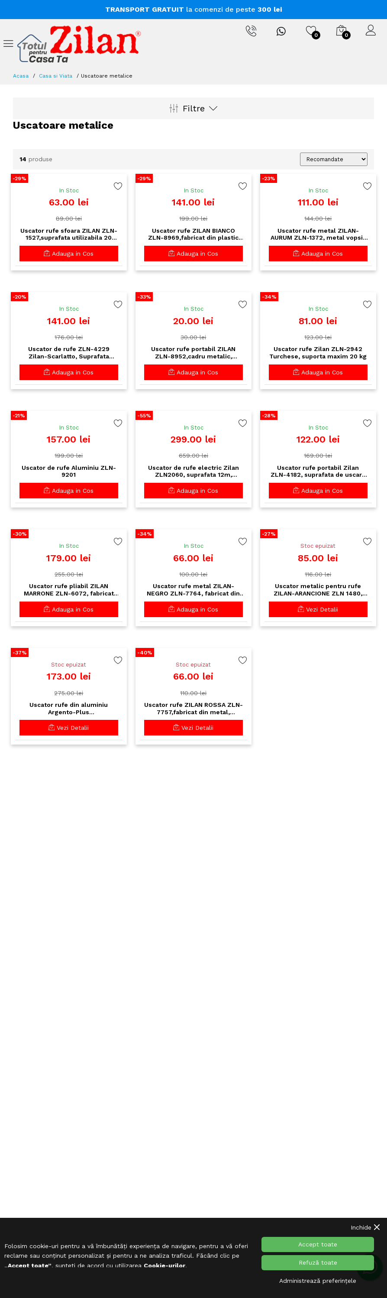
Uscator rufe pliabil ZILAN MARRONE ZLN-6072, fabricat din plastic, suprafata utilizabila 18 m (68, 589)
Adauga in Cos (69, 253)
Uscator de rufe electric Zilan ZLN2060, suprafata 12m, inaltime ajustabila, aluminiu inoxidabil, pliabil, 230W (193, 471)
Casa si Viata (55, 76)
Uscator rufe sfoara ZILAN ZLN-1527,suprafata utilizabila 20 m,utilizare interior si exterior (68, 234)
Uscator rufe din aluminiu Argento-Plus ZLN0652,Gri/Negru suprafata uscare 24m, (68, 708)
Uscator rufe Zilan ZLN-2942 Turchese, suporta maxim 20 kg (318, 352)
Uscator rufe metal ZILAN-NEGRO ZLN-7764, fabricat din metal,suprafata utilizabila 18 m (193, 589)
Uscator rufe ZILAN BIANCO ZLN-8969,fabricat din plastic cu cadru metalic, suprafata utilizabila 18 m (193, 234)
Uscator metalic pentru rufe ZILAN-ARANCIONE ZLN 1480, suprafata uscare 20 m (318, 589)
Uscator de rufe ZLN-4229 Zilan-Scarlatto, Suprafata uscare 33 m (69, 352)
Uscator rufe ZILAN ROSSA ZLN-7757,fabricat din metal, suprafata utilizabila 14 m (193, 708)
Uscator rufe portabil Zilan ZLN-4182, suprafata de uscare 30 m (318, 471)
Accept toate (317, 1244)
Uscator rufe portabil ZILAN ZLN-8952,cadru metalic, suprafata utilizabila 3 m (193, 352)
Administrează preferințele (317, 1280)
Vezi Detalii (318, 609)
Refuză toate (318, 1262)
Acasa (21, 76)
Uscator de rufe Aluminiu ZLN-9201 (69, 471)
